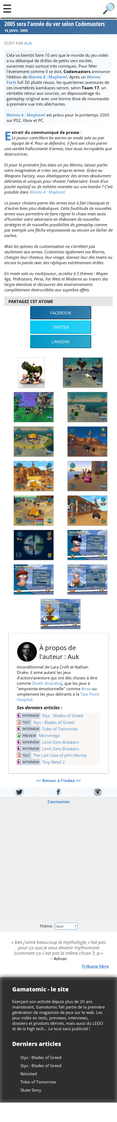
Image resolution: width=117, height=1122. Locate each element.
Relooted (28, 1073)
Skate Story (30, 1090)
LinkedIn (60, 341)
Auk (28, 43)
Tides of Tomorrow (60, 729)
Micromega (49, 735)
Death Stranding (47, 683)
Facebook (60, 313)
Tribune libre (95, 966)
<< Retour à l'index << (58, 780)
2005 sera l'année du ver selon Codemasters (54, 24)
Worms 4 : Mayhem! (47, 77)
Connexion (58, 801)
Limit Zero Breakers (60, 742)
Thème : (58, 925)
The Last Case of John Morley (60, 755)
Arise (86, 688)
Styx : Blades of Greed (62, 715)
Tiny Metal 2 (53, 762)
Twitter (61, 327)
